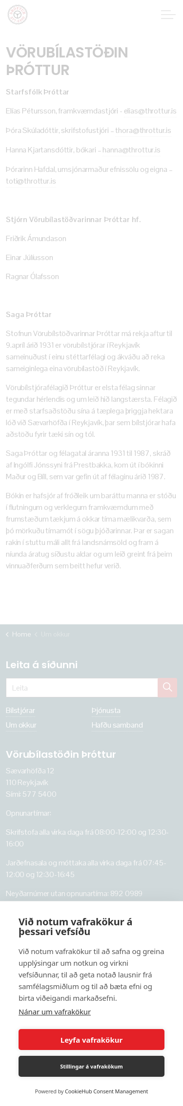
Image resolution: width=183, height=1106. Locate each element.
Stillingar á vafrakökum (91, 1066)
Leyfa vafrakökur (91, 1040)
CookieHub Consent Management (106, 1091)
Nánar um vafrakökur (55, 1011)
